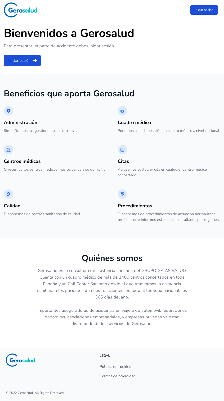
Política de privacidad (117, 376)
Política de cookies (115, 366)
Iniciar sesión (204, 10)
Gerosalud (25, 393)
